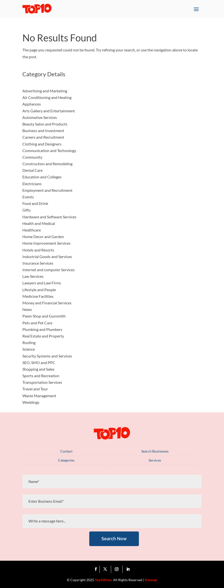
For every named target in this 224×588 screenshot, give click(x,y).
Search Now (114, 538)
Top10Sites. (103, 580)
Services (155, 460)
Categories (66, 460)
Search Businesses (155, 451)
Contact (66, 451)
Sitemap (151, 580)
